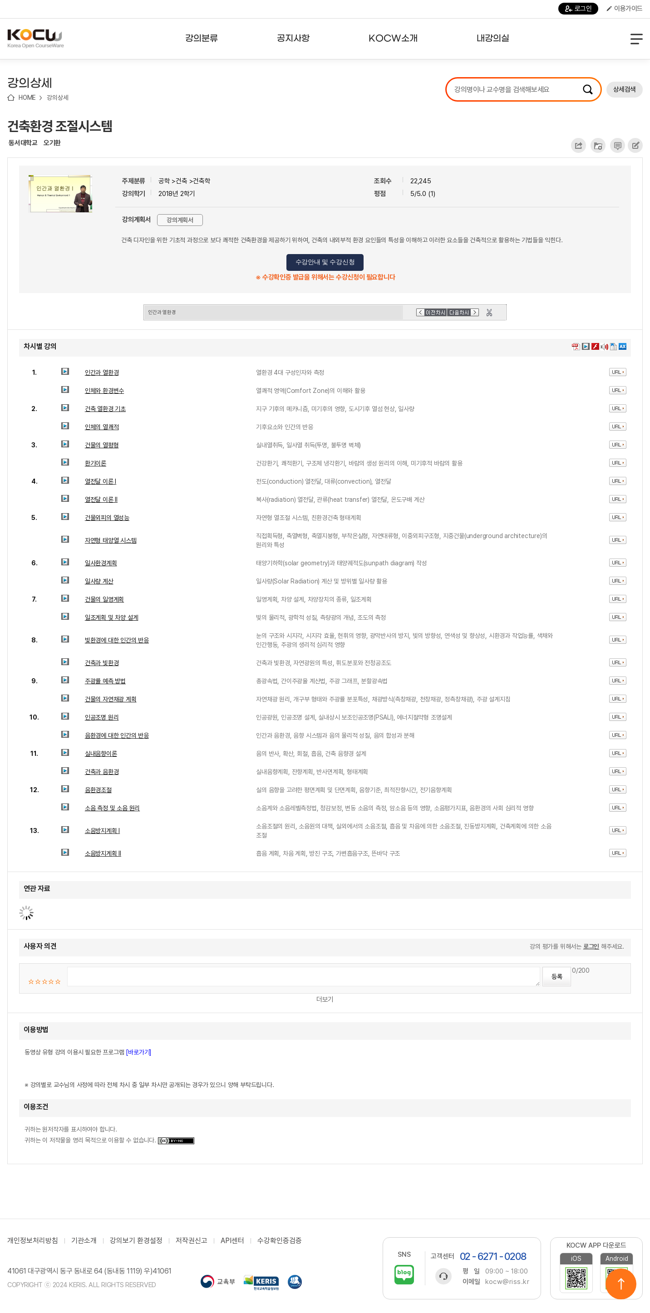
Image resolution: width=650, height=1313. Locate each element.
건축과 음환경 (102, 771)
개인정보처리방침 (32, 1240)
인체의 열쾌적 (102, 427)
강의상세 (57, 97)
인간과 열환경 (102, 372)
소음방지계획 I (102, 830)
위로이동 (621, 1284)
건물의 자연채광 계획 (111, 699)
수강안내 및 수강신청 (325, 262)
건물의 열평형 (102, 445)
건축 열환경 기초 (105, 408)
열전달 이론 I (100, 481)
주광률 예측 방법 (105, 681)
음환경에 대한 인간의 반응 (117, 735)
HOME (27, 97)
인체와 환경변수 (104, 390)
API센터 (232, 1240)
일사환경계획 (101, 563)
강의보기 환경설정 (136, 1240)
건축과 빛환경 (102, 662)
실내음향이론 (101, 753)
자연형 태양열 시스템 (111, 540)
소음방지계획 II (103, 853)
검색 (588, 89)
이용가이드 (624, 9)
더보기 (325, 999)
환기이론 (95, 463)
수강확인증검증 (279, 1240)
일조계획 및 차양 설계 (111, 617)
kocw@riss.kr (507, 1282)
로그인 (578, 9)
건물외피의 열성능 (107, 517)
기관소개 (84, 1240)
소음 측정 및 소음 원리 (112, 808)
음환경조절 (98, 790)
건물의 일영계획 (104, 599)
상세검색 (624, 89)
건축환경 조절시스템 (59, 126)
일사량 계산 (99, 581)
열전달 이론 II (101, 499)
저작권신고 (191, 1240)
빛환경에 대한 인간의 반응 (117, 640)
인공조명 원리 (102, 717)
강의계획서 (180, 220)
